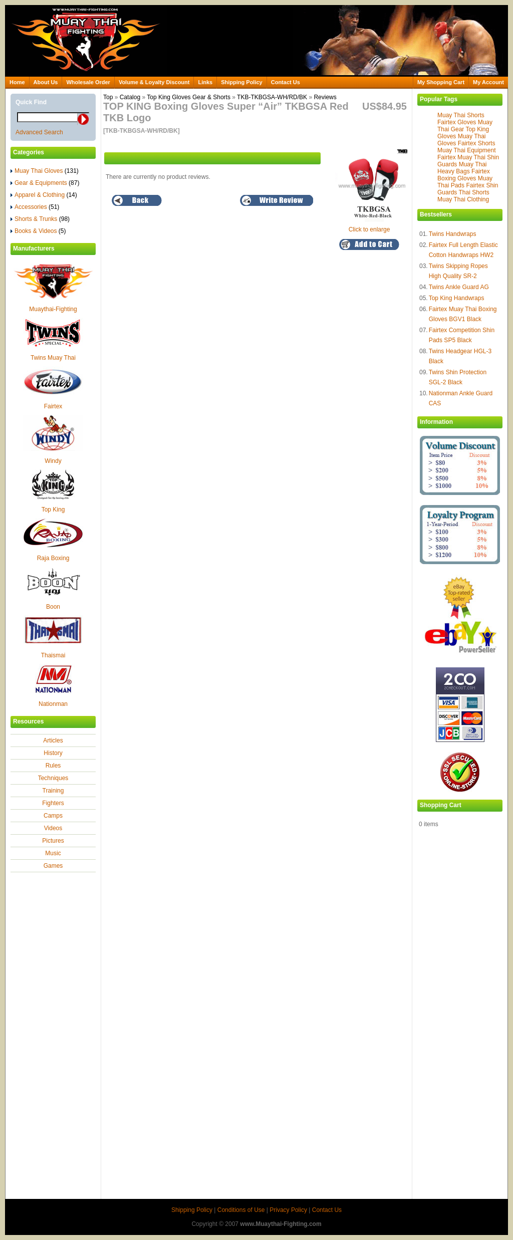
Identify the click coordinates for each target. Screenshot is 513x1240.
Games (53, 865)
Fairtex (53, 406)
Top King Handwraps (456, 298)
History (53, 753)
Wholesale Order (88, 82)
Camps (53, 815)
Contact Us (285, 82)
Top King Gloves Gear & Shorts (188, 97)
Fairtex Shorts (476, 143)
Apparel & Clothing (44, 194)
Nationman (53, 703)
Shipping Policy (242, 82)
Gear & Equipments (45, 182)
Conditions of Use (241, 1209)
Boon (53, 606)
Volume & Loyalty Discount (154, 82)
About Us (46, 82)
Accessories (35, 206)
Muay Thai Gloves (45, 170)
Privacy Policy (288, 1209)
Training (53, 790)
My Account (488, 82)
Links (205, 82)
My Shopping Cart (440, 82)
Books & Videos (38, 230)
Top (108, 97)
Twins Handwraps (452, 233)
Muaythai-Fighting (53, 309)
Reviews (325, 97)
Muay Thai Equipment (466, 150)
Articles (53, 740)
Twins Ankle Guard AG (459, 287)
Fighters (53, 803)
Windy (53, 460)
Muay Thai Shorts (460, 115)
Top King (53, 509)
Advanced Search (39, 132)
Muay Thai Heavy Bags (462, 168)
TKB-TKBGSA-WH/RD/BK (272, 97)
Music (53, 853)
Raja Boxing (53, 558)
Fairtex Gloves (456, 122)
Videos (53, 828)
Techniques (53, 778)
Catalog (130, 97)
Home (17, 82)
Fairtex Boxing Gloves (463, 175)
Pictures (53, 840)
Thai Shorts (473, 192)
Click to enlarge (371, 226)
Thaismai (53, 655)
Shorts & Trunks (40, 218)
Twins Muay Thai (53, 357)
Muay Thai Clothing (463, 199)
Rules (53, 765)
